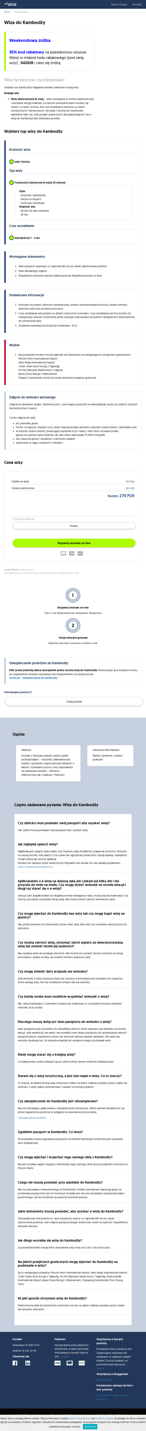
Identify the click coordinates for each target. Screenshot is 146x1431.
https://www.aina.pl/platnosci (35, 866)
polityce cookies (104, 1418)
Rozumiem (90, 1426)
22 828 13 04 (32, 1345)
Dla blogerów (104, 1379)
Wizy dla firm (103, 1395)
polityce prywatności (79, 1418)
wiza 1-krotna (19, 162)
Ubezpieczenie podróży (32, 1117)
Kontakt (137, 4)
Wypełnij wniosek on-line (74, 543)
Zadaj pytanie (74, 701)
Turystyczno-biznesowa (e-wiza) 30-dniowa (37, 183)
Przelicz (74, 526)
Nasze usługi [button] (119, 4)
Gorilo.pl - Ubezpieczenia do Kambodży (33, 678)
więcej (65, 1356)
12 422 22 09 (29, 1350)
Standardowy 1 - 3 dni (24, 238)
